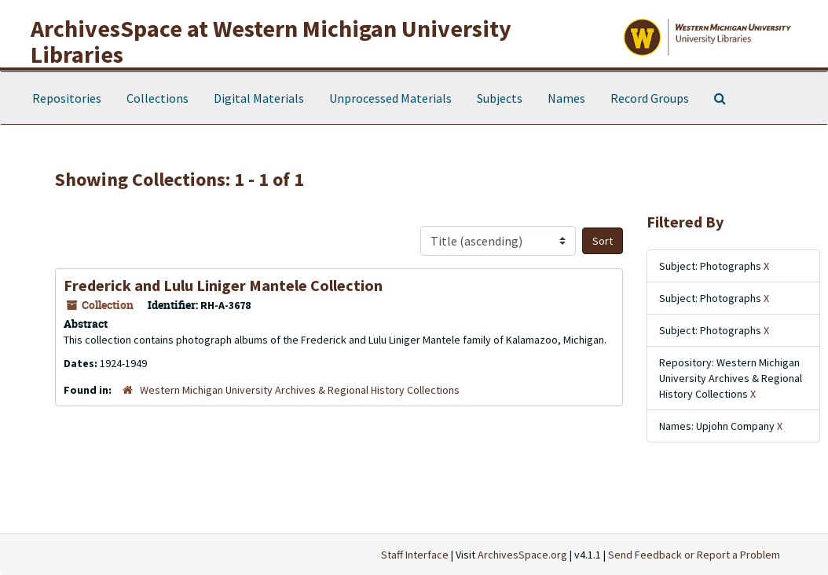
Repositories (66, 98)
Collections (157, 98)
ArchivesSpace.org (522, 555)
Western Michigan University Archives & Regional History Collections (300, 390)
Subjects (499, 98)
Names (566, 98)
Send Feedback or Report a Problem (694, 555)
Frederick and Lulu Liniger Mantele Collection (223, 285)
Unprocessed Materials (390, 98)
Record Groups (649, 98)
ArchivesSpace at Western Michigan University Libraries (271, 41)
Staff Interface (415, 555)
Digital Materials (259, 98)
